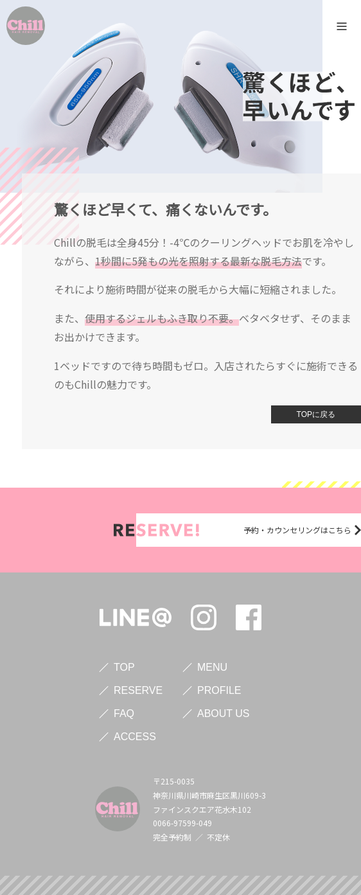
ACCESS (135, 736)
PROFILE (219, 690)
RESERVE (138, 690)
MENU (212, 667)
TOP (124, 667)
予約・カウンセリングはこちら (297, 529)
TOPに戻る (316, 414)
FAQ (124, 713)
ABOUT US (223, 713)
